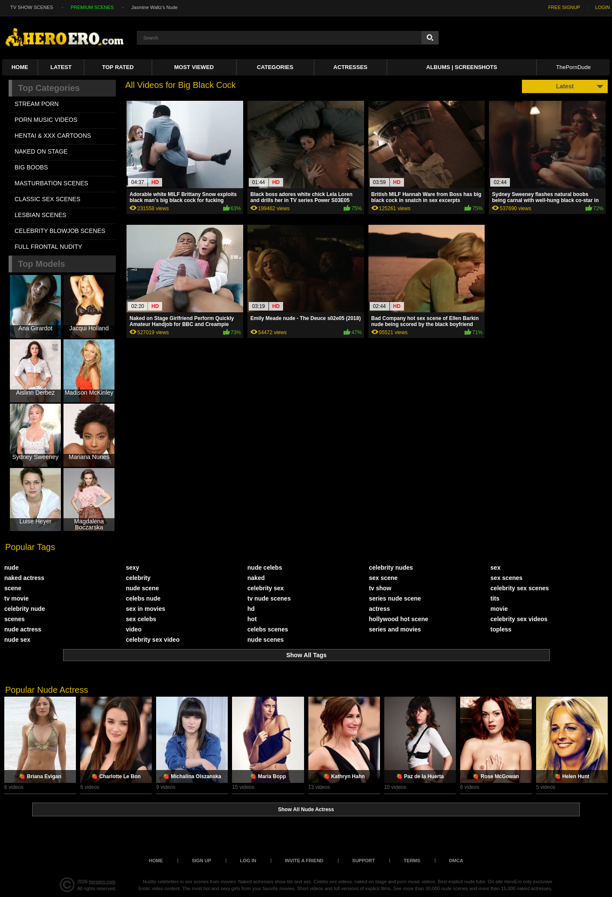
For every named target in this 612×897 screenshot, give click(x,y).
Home (20, 67)
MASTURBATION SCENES (51, 183)
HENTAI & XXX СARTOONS (53, 135)
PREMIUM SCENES (92, 7)
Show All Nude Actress (306, 809)
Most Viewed (194, 67)
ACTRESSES (350, 67)
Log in (248, 860)
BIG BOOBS (31, 167)
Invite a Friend (304, 860)
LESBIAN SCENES (40, 214)
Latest (61, 67)
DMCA (456, 860)
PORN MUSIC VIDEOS (46, 119)
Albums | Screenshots (461, 67)
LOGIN (602, 7)
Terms (412, 860)
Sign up (201, 860)
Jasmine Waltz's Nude (154, 7)
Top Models (41, 264)
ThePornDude (573, 67)
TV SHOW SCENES (31, 7)
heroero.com (102, 881)
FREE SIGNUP (564, 7)
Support (363, 860)
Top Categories (49, 88)
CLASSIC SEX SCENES (47, 199)
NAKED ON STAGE (41, 151)
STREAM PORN (37, 103)
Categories (275, 67)
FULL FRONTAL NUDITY (48, 246)
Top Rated (118, 67)
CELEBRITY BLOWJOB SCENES (60, 230)
